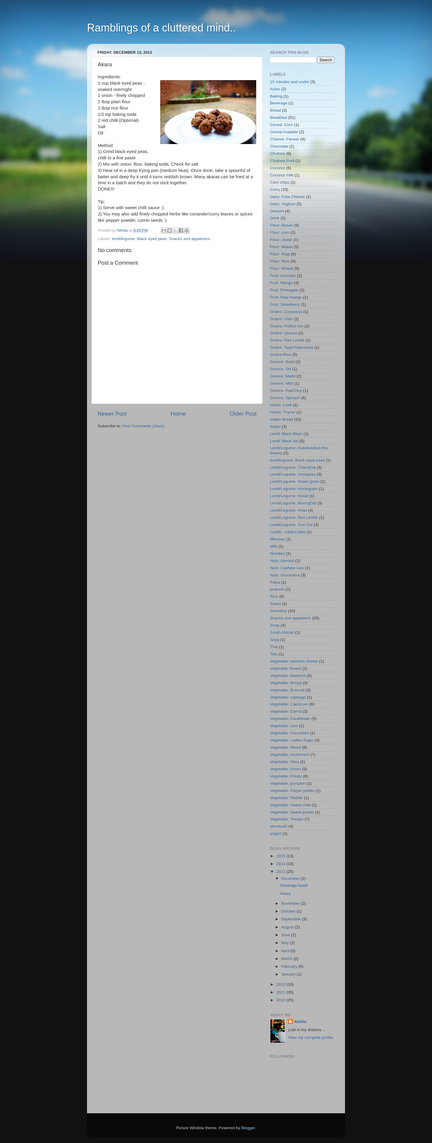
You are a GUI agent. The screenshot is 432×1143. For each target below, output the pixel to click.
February (289, 966)
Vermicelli (278, 826)
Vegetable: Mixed (285, 747)
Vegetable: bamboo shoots (294, 661)
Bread (275, 110)
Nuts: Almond (282, 560)
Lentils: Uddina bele (288, 532)
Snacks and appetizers (189, 238)
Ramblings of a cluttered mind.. (161, 28)
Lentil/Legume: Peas (288, 510)
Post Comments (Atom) (143, 426)
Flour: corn (280, 232)
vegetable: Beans (285, 668)
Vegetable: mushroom (289, 754)
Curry (275, 189)
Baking (276, 96)
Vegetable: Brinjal (286, 683)
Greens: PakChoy (286, 390)
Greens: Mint (281, 383)
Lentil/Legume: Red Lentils (294, 517)
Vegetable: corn (284, 725)
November (291, 903)
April (285, 951)
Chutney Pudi (282, 160)
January (289, 974)
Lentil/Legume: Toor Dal (291, 524)
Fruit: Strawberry (285, 304)
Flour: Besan (281, 225)
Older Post (243, 414)
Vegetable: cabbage (288, 697)
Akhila (300, 1021)
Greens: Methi (283, 376)
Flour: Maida (281, 247)
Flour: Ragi (280, 254)
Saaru (275, 603)
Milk (273, 546)
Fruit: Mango (281, 283)
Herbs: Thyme (283, 412)
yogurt (275, 833)
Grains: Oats (281, 319)
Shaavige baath (294, 885)
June (286, 935)
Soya (274, 639)
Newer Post (112, 414)
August (288, 927)
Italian (275, 426)
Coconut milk (281, 175)
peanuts (277, 589)
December (291, 878)
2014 (281, 864)
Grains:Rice (280, 354)
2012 (281, 984)
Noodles (277, 553)
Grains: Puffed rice (287, 326)
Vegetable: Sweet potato (292, 812)
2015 (281, 856)
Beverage (278, 103)
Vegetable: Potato (286, 776)
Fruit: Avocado (283, 275)
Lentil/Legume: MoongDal (293, 503)
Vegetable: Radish (286, 798)
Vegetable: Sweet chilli (290, 805)
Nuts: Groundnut (285, 575)
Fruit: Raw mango (286, 297)
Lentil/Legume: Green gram (294, 481)
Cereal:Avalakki (284, 132)
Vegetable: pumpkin (288, 783)
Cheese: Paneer (284, 139)
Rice (274, 596)
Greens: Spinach (285, 398)
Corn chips (280, 182)
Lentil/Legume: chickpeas (293, 474)
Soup (275, 625)
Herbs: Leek (281, 405)
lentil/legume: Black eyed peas (139, 238)
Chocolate (279, 146)
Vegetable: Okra (284, 761)
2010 (281, 1000)
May (285, 942)
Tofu (274, 654)
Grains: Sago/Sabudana (291, 347)
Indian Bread (281, 419)
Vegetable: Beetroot (288, 675)
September (291, 919)
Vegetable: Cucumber (289, 733)
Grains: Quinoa (283, 333)
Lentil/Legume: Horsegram (294, 488)
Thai (274, 647)
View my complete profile (310, 1037)
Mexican (277, 539)
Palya (275, 582)
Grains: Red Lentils (287, 340)
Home (178, 414)
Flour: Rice (280, 261)
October (289, 911)
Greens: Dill (280, 369)
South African (282, 632)
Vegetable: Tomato (287, 819)
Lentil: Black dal (284, 441)
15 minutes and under (289, 82)
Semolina (278, 611)
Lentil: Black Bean (286, 434)
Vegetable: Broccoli (287, 690)
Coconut (277, 168)
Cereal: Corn (281, 124)
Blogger (248, 1128)
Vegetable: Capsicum (289, 704)
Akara (285, 893)
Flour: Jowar (281, 239)
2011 (281, 992)
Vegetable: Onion (285, 769)
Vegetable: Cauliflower (290, 718)
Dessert (277, 211)
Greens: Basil (282, 361)
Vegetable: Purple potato (292, 790)
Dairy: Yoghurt (283, 204)
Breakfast (278, 117)
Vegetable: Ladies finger (292, 740)
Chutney (277, 153)
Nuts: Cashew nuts (287, 568)
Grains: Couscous (286, 311)
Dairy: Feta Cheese (287, 196)
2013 (281, 871)
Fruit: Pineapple (284, 290)
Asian (275, 89)
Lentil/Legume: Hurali (289, 496)
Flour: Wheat (281, 268)
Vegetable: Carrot (286, 711)
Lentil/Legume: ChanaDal (293, 467)
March (287, 958)
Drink (275, 218)
